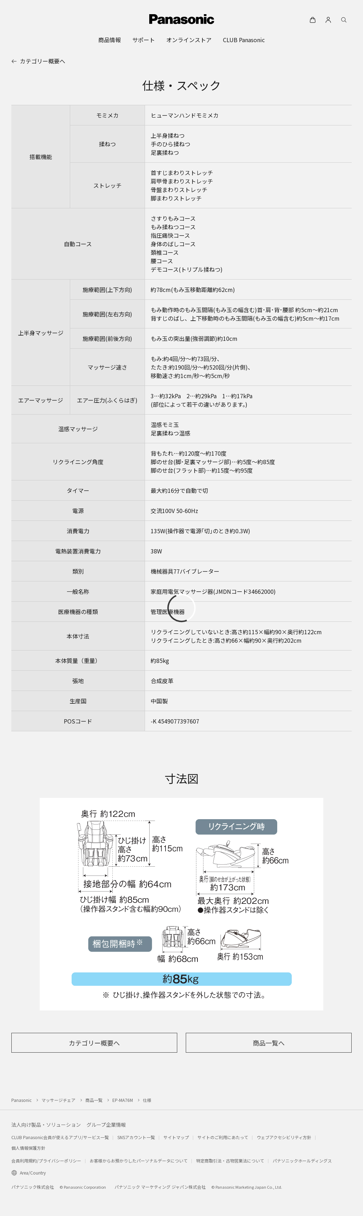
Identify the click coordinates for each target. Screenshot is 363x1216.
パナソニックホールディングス (302, 1161)
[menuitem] (109, 39)
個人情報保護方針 (28, 1148)
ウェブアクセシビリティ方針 (284, 1137)
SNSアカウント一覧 (136, 1137)
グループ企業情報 (106, 1124)
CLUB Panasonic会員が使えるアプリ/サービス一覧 (60, 1137)
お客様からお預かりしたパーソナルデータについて (139, 1161)
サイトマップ (176, 1137)
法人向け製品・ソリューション (46, 1124)
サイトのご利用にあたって (222, 1137)
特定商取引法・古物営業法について (230, 1161)
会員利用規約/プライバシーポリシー (46, 1161)
